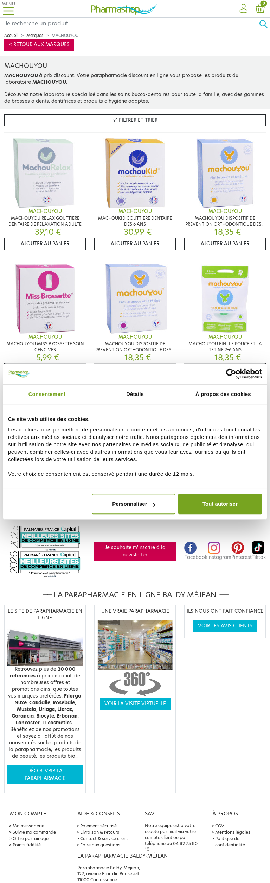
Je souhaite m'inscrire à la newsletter (135, 551)
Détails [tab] (135, 394)
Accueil (11, 35)
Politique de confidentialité (230, 841)
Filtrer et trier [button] (135, 120)
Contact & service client (104, 838)
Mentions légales (232, 832)
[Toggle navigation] (8, 8)
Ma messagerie (28, 826)
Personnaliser (133, 504)
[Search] (129, 23)
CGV (219, 826)
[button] (243, 8)
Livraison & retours (99, 832)
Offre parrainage (31, 838)
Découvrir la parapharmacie (45, 774)
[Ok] (264, 23)
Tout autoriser (220, 504)
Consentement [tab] (46, 394)
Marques (35, 35)
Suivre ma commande (34, 832)
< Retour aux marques (39, 44)
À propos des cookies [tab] (223, 394)
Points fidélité (27, 845)
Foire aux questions (100, 845)
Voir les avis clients (225, 626)
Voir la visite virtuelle (135, 703)
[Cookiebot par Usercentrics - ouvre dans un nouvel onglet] (231, 373)
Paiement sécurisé (98, 826)
